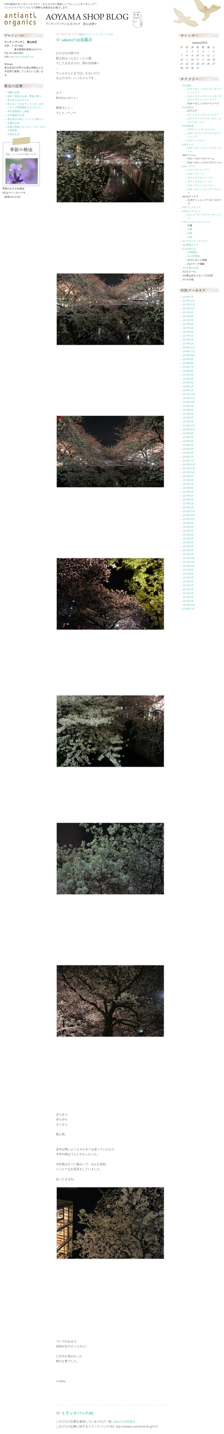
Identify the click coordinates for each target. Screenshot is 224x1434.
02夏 (189, 229)
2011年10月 (189, 566)
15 (187, 59)
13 (214, 55)
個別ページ (85, 34)
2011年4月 (188, 589)
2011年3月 (188, 593)
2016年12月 (189, 347)
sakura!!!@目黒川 (124, 1421)
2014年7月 (188, 437)
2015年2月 (188, 417)
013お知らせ (189, 248)
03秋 (189, 233)
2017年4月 (188, 332)
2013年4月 (188, 495)
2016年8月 (188, 363)
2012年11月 (189, 515)
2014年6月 (188, 441)
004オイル (188, 144)
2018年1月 (188, 296)
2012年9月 (188, 523)
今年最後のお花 (15, 115)
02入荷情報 (193, 256)
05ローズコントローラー (200, 185)
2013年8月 (188, 480)
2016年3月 (188, 382)
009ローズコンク (192, 211)
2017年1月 (188, 343)
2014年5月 (188, 445)
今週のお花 (13, 123)
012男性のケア (190, 245)
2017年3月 (188, 335)
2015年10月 (189, 402)
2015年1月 (188, 421)
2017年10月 (189, 308)
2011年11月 (189, 562)
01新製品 (192, 252)
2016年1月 (188, 390)
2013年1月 (188, 507)
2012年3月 (188, 546)
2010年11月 (189, 608)
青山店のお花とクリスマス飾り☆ (25, 119)
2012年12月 (189, 511)
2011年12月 (189, 558)
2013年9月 (188, 476)
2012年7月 (188, 530)
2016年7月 (188, 367)
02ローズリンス (196, 173)
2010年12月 (189, 605)
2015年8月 (188, 410)
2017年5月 (188, 328)
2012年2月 (188, 550)
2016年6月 (188, 371)
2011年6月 (188, 581)
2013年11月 (189, 468)
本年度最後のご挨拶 (18, 111)
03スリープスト (196, 140)
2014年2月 (188, 456)
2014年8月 (188, 433)
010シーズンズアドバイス (197, 222)
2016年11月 (189, 351)
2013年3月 (188, 499)
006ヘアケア (189, 166)
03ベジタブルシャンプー (200, 177)
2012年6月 (188, 534)
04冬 (189, 237)
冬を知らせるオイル (18, 100)
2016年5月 (188, 374)
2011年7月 (188, 577)
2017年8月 (188, 316)
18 (203, 59)
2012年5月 (188, 538)
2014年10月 (189, 429)
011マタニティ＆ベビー (195, 241)
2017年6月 (188, 324)
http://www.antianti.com (21, 56)
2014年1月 (188, 460)
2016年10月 (189, 355)
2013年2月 (188, 503)
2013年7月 (188, 484)
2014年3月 (188, 452)
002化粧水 (188, 107)
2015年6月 (188, 413)
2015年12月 (189, 394)
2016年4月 (188, 378)
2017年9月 (188, 312)
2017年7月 (188, 320)
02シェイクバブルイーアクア (203, 114)
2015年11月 (189, 398)
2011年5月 (188, 585)
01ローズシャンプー (198, 169)
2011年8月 (188, 573)
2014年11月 (189, 425)
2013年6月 (188, 488)
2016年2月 (188, 386)
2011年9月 (188, 569)
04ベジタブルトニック (199, 181)
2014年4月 (188, 449)
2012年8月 (188, 527)
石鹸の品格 (13, 92)
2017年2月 (188, 339)
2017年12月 (189, 300)
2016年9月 (188, 359)
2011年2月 (188, 597)
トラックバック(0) (103, 34)
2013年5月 (188, 491)
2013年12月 (189, 464)
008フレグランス (192, 207)
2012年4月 (188, 542)
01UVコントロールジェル (201, 129)
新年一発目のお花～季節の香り (24, 96)
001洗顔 (187, 85)
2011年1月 (188, 601)
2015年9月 (188, 406)
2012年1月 (188, 554)
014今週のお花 (190, 267)
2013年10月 (189, 472)
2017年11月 (189, 304)
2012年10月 (189, 519)
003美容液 (188, 126)
